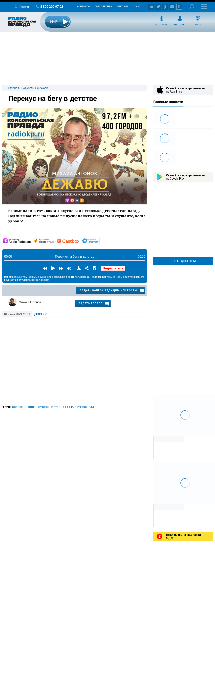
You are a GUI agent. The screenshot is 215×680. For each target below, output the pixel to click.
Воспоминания (23, 406)
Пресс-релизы (103, 6)
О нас (137, 6)
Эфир (198, 24)
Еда (91, 406)
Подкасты (161, 24)
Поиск (191, 6)
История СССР (62, 406)
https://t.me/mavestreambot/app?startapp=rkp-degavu (99, 240)
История (43, 406)
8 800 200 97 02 (51, 7)
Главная (13, 88)
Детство (81, 406)
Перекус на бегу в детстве (52, 98)
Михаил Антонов (30, 302)
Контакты (83, 6)
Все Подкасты (183, 261)
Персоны (179, 24)
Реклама (122, 6)
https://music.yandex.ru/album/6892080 (54, 240)
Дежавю (43, 88)
